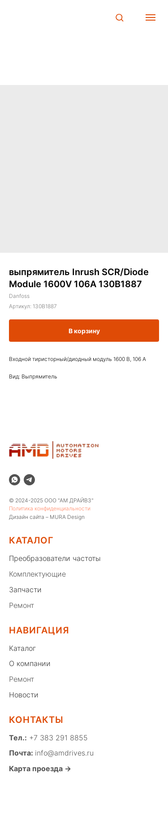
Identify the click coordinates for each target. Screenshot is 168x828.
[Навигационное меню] (150, 17)
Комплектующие (37, 573)
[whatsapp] (14, 479)
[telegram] (29, 479)
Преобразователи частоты (55, 558)
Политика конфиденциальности (49, 508)
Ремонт (21, 605)
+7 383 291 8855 (57, 737)
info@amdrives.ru (64, 752)
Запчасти (25, 589)
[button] (119, 17)
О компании (30, 663)
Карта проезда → (40, 768)
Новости (24, 694)
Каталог (22, 648)
